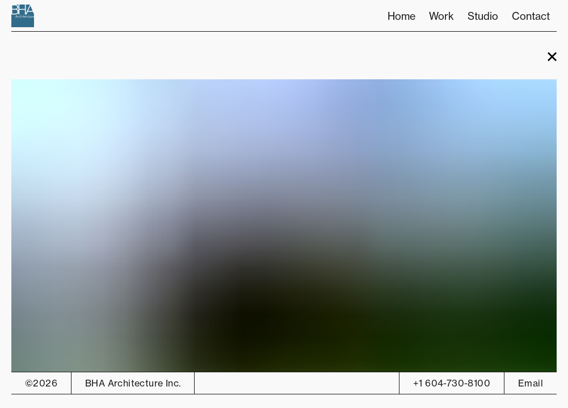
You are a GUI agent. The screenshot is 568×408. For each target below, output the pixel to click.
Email (530, 383)
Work (441, 16)
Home (401, 16)
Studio (483, 16)
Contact (531, 16)
